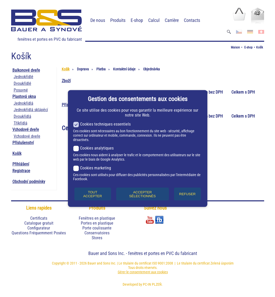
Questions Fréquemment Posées (39, 232)
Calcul (154, 20)
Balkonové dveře (26, 70)
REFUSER (187, 194)
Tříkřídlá (20, 123)
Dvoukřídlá (22, 116)
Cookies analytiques (93, 148)
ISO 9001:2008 (162, 263)
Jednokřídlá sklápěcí (31, 109)
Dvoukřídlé (22, 83)
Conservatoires (96, 232)
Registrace (21, 170)
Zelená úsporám (222, 263)
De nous (97, 20)
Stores (97, 237)
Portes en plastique (97, 223)
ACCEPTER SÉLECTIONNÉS (142, 194)
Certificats (38, 218)
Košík (259, 47)
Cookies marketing (92, 167)
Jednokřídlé (23, 76)
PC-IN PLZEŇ (152, 284)
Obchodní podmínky (28, 181)
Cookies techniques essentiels (102, 124)
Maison (235, 47)
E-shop (137, 20)
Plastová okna (24, 96)
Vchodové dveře (25, 129)
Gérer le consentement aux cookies (143, 272)
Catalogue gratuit (38, 223)
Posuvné (21, 90)
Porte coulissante (97, 228)
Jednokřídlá (23, 103)
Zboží (66, 80)
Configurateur (38, 228)
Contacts (192, 20)
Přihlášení (20, 164)
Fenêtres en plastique (97, 218)
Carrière (172, 20)
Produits (117, 20)
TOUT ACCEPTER (92, 194)
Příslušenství (23, 142)
